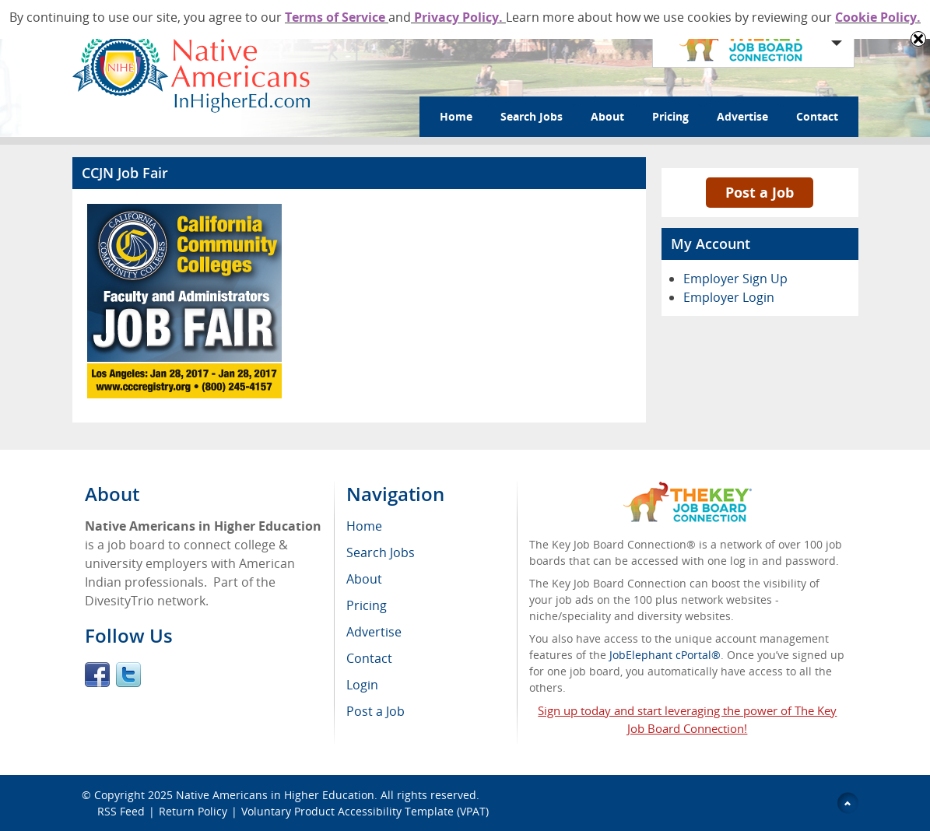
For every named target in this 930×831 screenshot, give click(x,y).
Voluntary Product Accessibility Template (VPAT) (365, 811)
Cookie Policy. (878, 17)
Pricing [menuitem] (366, 605)
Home (456, 116)
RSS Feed (121, 811)
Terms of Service (336, 17)
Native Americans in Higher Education (275, 794)
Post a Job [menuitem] (375, 711)
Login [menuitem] (362, 684)
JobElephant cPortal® (665, 654)
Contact (817, 116)
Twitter (128, 674)
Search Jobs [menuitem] (380, 552)
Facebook (97, 674)
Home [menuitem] (364, 526)
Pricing (670, 116)
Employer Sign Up (735, 278)
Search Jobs (531, 116)
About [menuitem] (364, 578)
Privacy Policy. (458, 17)
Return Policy (193, 811)
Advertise (742, 116)
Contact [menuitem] (369, 658)
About (607, 116)
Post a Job (759, 192)
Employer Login (728, 297)
